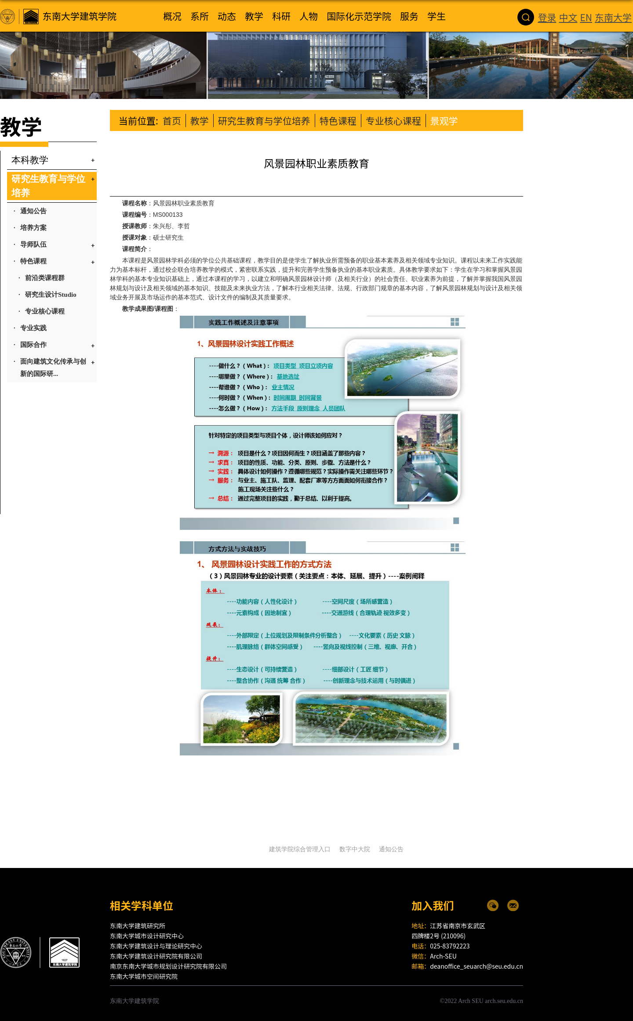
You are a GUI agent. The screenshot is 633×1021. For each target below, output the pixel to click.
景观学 (444, 120)
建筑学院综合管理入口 (300, 849)
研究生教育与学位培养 (264, 120)
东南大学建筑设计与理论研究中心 (156, 945)
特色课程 (338, 120)
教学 (199, 120)
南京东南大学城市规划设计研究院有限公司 (168, 966)
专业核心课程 (393, 120)
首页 (172, 120)
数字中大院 (354, 849)
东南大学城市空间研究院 (144, 976)
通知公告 (391, 849)
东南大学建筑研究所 (137, 925)
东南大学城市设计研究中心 (147, 935)
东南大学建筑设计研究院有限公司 (156, 956)
